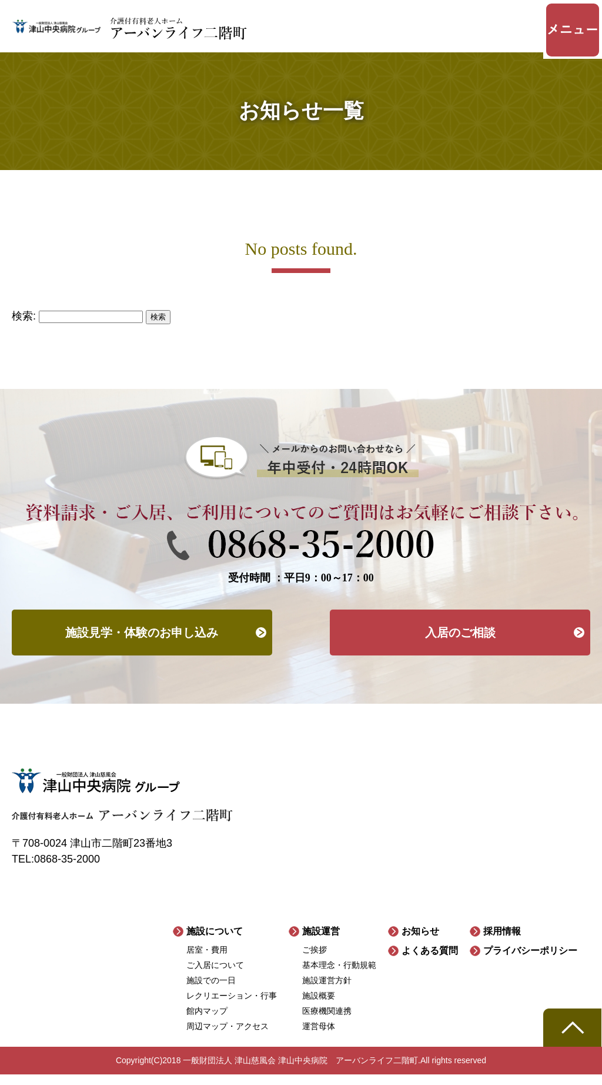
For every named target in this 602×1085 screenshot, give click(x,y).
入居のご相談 (460, 641)
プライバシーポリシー (530, 961)
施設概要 (318, 1006)
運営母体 (318, 1036)
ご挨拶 (314, 960)
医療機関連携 (327, 1021)
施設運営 (321, 942)
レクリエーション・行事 (231, 1006)
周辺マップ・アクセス (227, 1036)
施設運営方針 (327, 991)
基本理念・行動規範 (339, 975)
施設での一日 (211, 991)
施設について (214, 942)
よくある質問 (430, 961)
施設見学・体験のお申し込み (142, 641)
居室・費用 (207, 960)
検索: (24, 322)
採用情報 (502, 942)
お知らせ (420, 942)
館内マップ (207, 1021)
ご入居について (215, 975)
